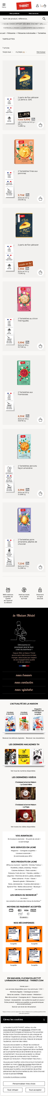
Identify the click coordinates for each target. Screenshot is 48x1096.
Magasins (14, 851)
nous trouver (24, 675)
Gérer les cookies (24, 1064)
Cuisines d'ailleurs (18, 870)
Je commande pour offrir (23, 856)
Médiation (37, 994)
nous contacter (24, 682)
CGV (40, 989)
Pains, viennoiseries (15, 884)
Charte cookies (26, 994)
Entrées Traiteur (35, 865)
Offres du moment (13, 865)
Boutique (37, 887)
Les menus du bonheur (24, 889)
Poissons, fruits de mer (16, 873)
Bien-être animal (11, 997)
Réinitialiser (41, 52)
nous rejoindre (24, 689)
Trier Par (7, 52)
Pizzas (34, 868)
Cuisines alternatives (31, 884)
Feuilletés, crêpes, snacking (21, 868)
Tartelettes (42, 33)
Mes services (33, 13)
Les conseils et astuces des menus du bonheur (23, 901)
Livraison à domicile (23, 853)
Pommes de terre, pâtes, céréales (27, 876)
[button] (37, 5)
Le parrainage (24, 842)
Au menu (23, 898)
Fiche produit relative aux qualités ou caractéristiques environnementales (24, 1003)
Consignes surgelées (27, 851)
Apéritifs (25, 865)
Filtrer (20, 52)
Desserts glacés (19, 881)
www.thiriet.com (9, 1030)
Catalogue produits (31, 992)
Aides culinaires (17, 878)
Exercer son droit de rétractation (24, 1007)
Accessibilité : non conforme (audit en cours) (28, 1000)
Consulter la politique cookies (14, 1077)
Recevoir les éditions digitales (13, 738)
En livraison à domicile (16, 839)
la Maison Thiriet (24, 615)
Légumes (10, 876)
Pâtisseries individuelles (27, 33)
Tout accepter (35, 1090)
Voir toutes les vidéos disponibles (23, 826)
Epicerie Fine (12, 887)
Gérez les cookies (13, 994)
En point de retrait (33, 839)
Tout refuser (12, 1090)
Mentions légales (16, 992)
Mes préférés (14, 13)
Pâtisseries (11, 33)
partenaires (26, 1030)
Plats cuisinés (31, 870)
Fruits (27, 878)
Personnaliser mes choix (24, 1084)
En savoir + (24, 917)
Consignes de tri (25, 997)
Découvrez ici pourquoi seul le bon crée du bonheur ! (24, 647)
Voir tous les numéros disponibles (23, 771)
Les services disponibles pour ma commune (22, 989)
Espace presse (37, 997)
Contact (7, 1000)
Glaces (33, 878)
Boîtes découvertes (25, 887)
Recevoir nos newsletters (35, 738)
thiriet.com (24, 986)
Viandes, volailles (33, 873)
